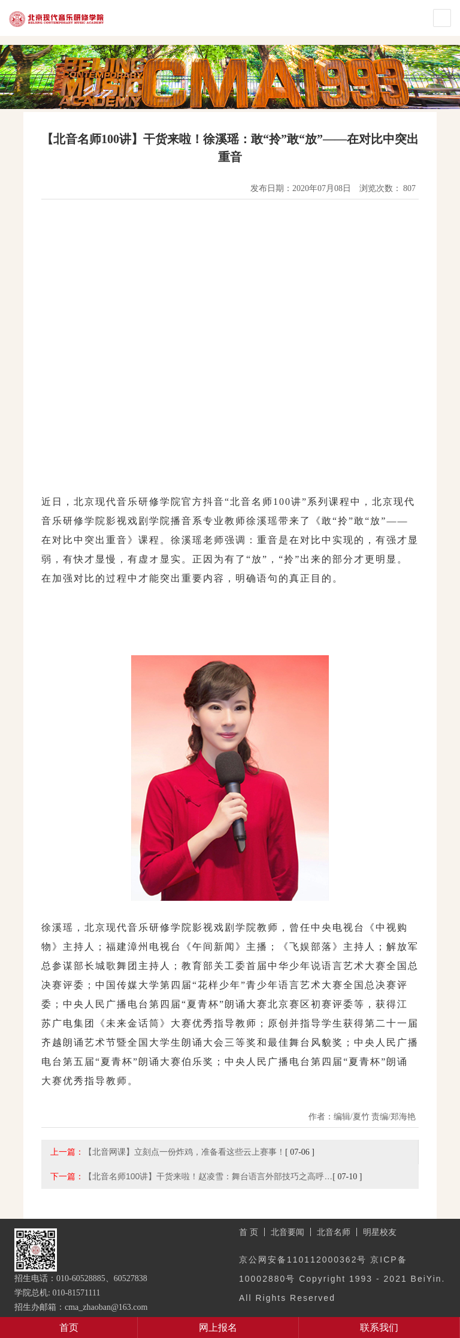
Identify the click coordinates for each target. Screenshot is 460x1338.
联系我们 (379, 1327)
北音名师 (333, 1232)
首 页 (248, 1232)
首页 (68, 1327)
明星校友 (380, 1232)
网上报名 (218, 1327)
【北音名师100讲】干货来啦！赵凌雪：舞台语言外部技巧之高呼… (208, 1176)
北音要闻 (287, 1232)
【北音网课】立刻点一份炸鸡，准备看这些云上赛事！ (184, 1152)
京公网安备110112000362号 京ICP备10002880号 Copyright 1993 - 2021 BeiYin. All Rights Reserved (342, 1279)
